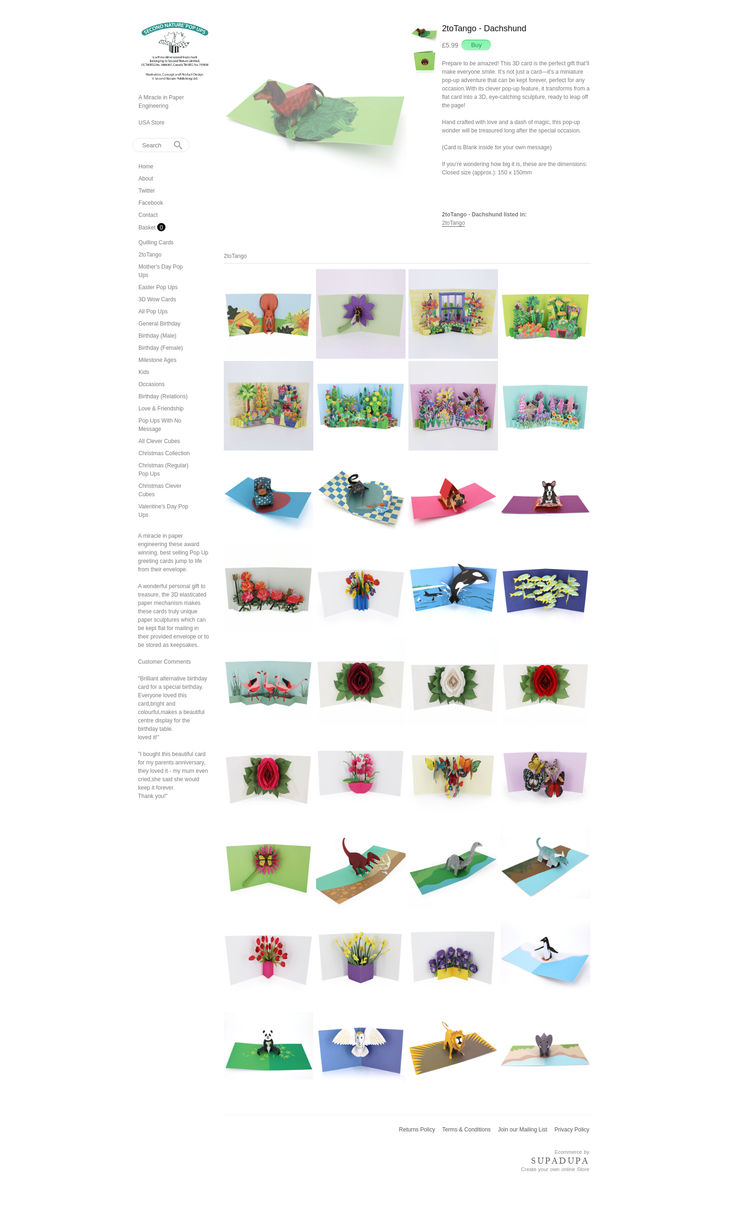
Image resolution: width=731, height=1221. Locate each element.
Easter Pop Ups (158, 287)
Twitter (146, 190)
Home (145, 166)
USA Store (151, 122)
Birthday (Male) (157, 336)
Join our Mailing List (522, 1129)
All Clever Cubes (159, 441)
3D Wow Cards (157, 299)
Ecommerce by (572, 1152)
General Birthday (159, 323)
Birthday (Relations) (162, 396)
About (145, 178)
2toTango (149, 254)
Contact (148, 215)
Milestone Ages (157, 360)
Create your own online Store (555, 1169)
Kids (143, 372)
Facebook (150, 203)
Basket (147, 227)
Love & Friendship (161, 408)
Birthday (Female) (160, 348)
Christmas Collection (164, 453)
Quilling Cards (155, 242)
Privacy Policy (571, 1129)
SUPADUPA (560, 1161)
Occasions (151, 384)
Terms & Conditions (466, 1129)
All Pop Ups (153, 311)
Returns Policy (417, 1129)
